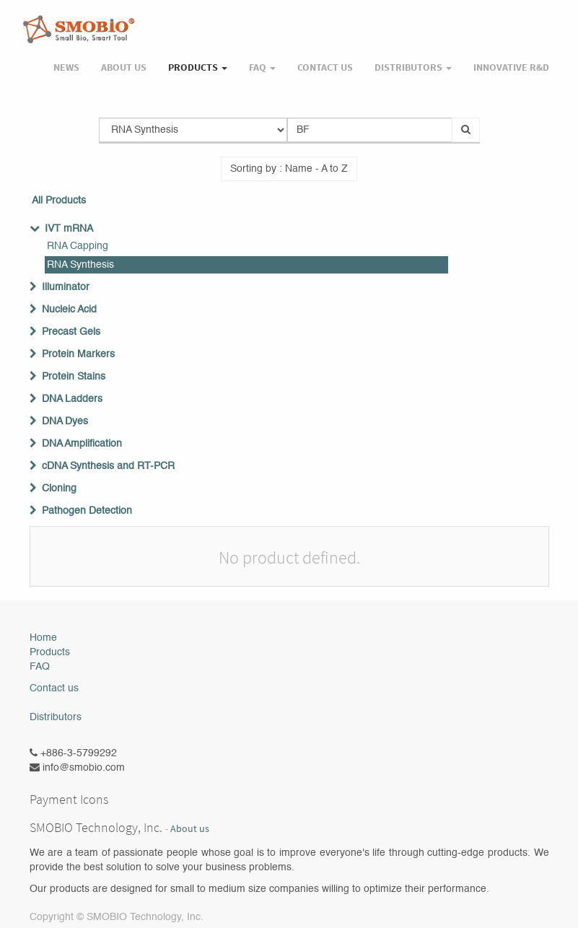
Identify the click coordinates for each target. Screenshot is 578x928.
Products (50, 652)
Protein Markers (78, 354)
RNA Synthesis (80, 265)
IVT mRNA (69, 229)
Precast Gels (71, 332)
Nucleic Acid (69, 310)
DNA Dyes (65, 421)
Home (43, 638)
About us (189, 829)
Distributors (56, 717)
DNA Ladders (72, 399)
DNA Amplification (82, 444)
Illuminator (65, 287)
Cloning (59, 488)
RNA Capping (77, 246)
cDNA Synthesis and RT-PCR (108, 466)
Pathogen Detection (87, 511)
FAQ (40, 667)
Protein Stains (73, 377)
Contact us (54, 688)
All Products (59, 201)
